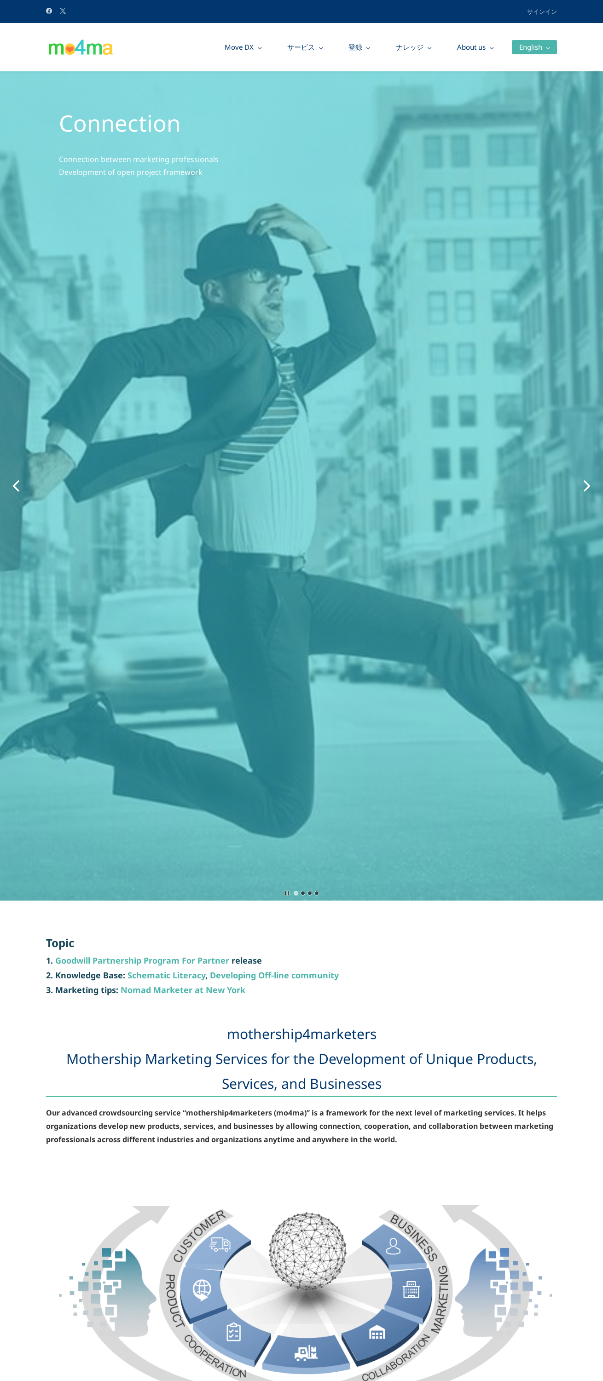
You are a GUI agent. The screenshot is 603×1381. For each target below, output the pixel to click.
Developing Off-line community (274, 975)
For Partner (205, 960)
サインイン (542, 11)
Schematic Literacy (166, 975)
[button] (16, 485)
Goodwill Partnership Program (118, 960)
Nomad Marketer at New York (183, 989)
